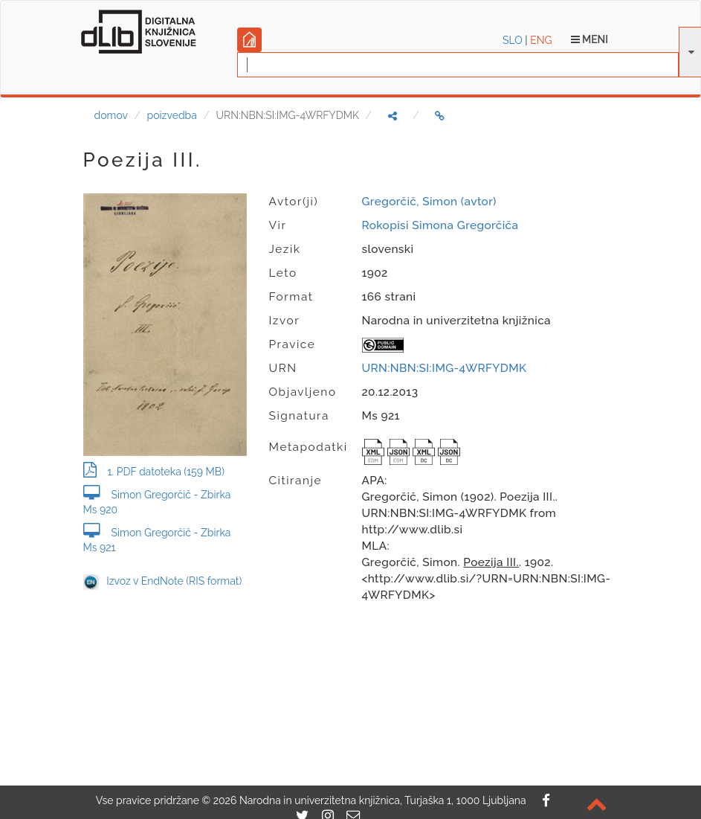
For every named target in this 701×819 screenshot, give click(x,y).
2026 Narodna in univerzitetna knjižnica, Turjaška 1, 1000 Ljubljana (369, 800)
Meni (590, 39)
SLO (513, 40)
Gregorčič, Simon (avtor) (429, 201)
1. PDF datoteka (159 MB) (153, 472)
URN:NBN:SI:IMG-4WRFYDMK (444, 368)
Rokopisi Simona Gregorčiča (440, 225)
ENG (541, 40)
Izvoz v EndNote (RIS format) (162, 581)
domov (111, 115)
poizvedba (172, 115)
